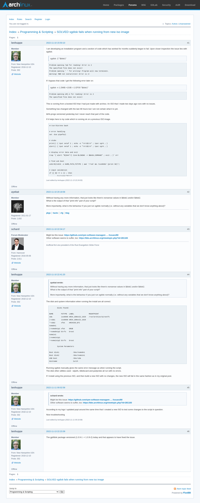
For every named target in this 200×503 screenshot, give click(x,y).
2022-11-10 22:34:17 (55, 229)
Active (174, 24)
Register (38, 19)
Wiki (143, 5)
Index (11, 19)
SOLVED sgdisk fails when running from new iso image (93, 32)
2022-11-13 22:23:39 (55, 431)
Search (28, 19)
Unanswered (184, 24)
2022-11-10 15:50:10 (55, 43)
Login (47, 19)
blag (67, 213)
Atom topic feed (184, 489)
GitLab (153, 5)
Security (166, 5)
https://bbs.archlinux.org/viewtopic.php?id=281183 (103, 238)
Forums (133, 5)
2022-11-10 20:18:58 (55, 192)
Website (17, 74)
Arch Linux (17, 5)
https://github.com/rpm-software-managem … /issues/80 (91, 235)
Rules (19, 19)
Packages (119, 5)
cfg (61, 213)
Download (190, 5)
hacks (55, 213)
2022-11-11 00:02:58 (55, 387)
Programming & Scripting (36, 32)
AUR (177, 5)
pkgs (48, 213)
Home (106, 5)
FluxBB (187, 492)
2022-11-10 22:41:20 (55, 274)
